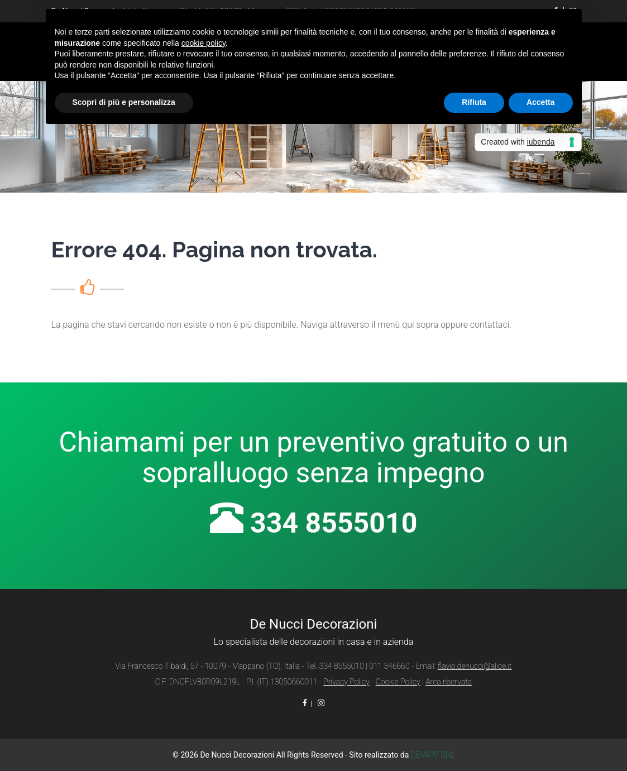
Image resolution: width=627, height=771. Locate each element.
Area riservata (448, 681)
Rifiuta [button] (474, 102)
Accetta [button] (541, 102)
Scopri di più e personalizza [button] (124, 102)
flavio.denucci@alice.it (475, 666)
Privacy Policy (346, 681)
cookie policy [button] (203, 43)
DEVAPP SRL (432, 754)
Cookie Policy (398, 681)
